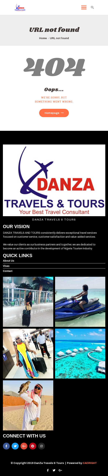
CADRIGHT (90, 463)
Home (43, 38)
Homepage (52, 113)
